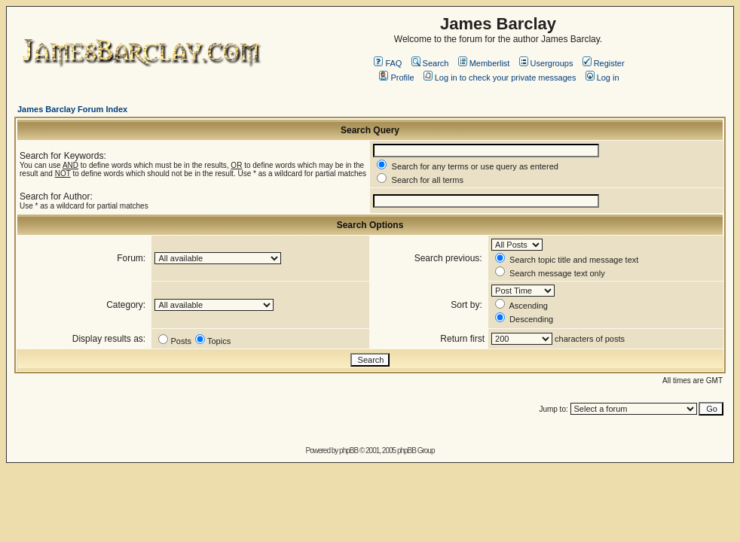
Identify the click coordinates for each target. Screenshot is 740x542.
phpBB (348, 450)
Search (430, 63)
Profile (396, 77)
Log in (602, 77)
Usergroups (546, 63)
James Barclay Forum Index (72, 109)
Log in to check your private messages (500, 77)
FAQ (388, 63)
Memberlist (484, 63)
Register (604, 63)
